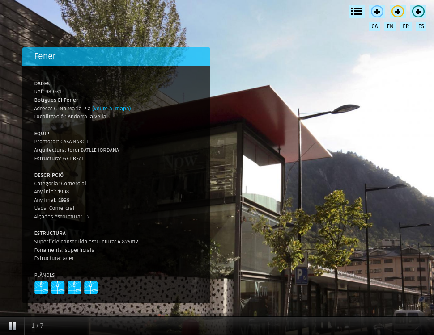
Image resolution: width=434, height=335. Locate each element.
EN (390, 26)
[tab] (116, 56)
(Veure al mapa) (111, 108)
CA (374, 26)
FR (406, 26)
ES (421, 26)
